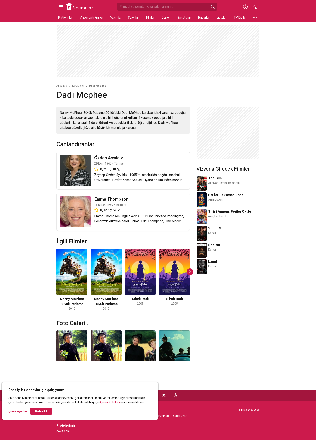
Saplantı (214, 245)
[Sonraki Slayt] (190, 271)
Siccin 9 (214, 228)
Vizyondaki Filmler (91, 17)
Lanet (212, 262)
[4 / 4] (174, 345)
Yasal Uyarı (180, 415)
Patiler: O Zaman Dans (225, 195)
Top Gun (215, 178)
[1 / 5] (71, 280)
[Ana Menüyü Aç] (60, 7)
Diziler (166, 17)
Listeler (222, 17)
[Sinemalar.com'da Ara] (163, 7)
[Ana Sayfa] (79, 7)
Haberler (203, 17)
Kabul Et (41, 411)
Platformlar (65, 17)
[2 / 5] (106, 280)
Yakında (115, 17)
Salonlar (133, 17)
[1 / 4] (71, 345)
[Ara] (213, 7)
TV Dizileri (240, 17)
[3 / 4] (140, 345)
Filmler (150, 17)
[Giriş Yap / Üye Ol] (245, 7)
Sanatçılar (184, 17)
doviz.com (63, 431)
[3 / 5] (140, 280)
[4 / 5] (174, 280)
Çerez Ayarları (17, 411)
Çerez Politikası (110, 402)
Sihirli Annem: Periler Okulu (229, 212)
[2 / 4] (106, 345)
